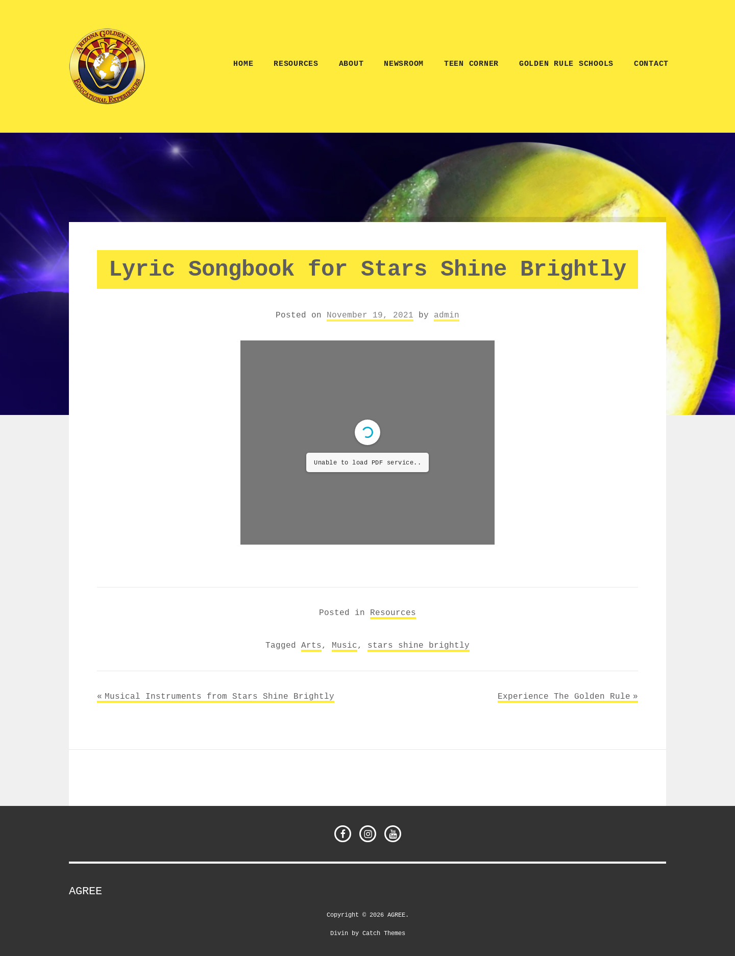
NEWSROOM (404, 64)
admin (446, 315)
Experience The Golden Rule (564, 696)
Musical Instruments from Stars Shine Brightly (219, 696)
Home (243, 64)
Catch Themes (383, 933)
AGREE (85, 891)
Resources (296, 64)
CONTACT (651, 64)
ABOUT (351, 64)
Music (344, 645)
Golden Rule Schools (566, 64)
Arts (311, 645)
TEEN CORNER (471, 64)
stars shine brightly (419, 645)
